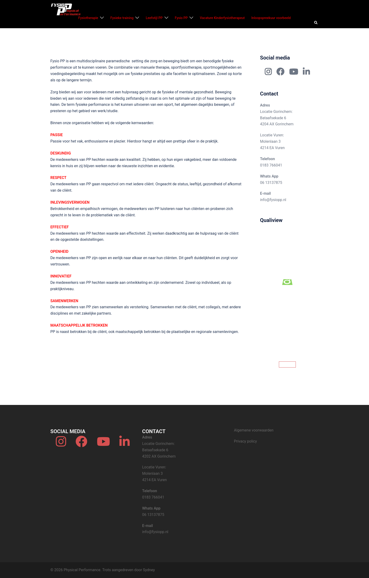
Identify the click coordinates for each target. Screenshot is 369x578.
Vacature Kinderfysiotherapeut (222, 18)
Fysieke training (121, 18)
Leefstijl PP (154, 18)
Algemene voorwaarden (253, 430)
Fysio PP (181, 18)
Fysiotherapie (88, 18)
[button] (316, 23)
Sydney (149, 570)
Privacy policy (245, 441)
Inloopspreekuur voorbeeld (271, 18)
